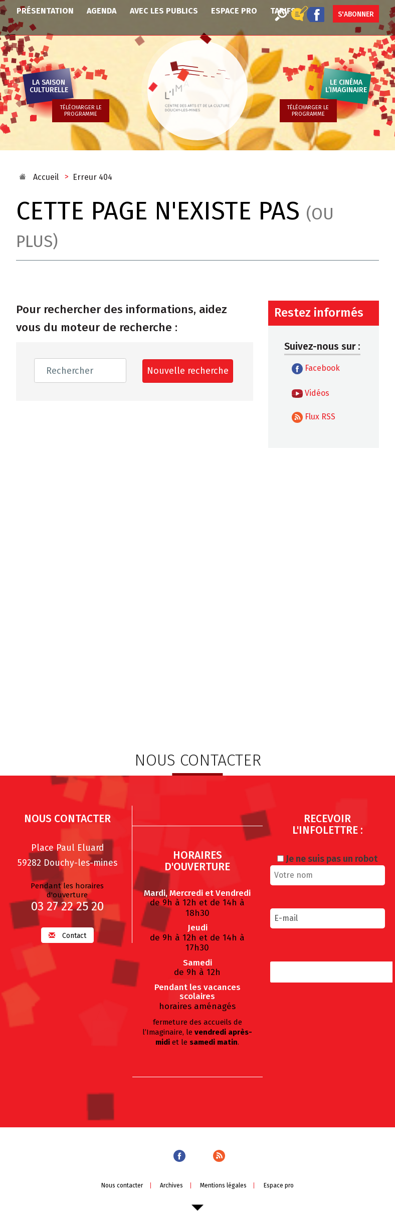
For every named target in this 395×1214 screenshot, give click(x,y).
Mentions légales (223, 1184)
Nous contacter (122, 1184)
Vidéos (310, 393)
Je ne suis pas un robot (327, 857)
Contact (67, 934)
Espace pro (234, 11)
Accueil (46, 177)
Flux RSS (313, 417)
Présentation (45, 11)
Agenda (101, 11)
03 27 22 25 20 (67, 905)
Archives (171, 1184)
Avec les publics (164, 11)
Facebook (316, 368)
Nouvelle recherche (188, 370)
